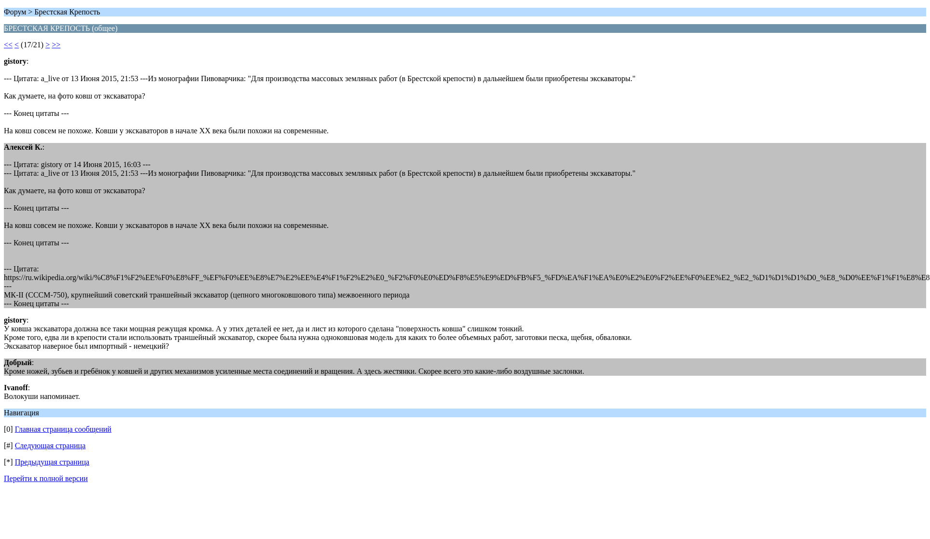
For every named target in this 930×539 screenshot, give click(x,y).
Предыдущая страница (52, 462)
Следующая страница (50, 445)
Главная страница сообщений (63, 429)
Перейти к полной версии (46, 478)
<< (8, 45)
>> (56, 45)
